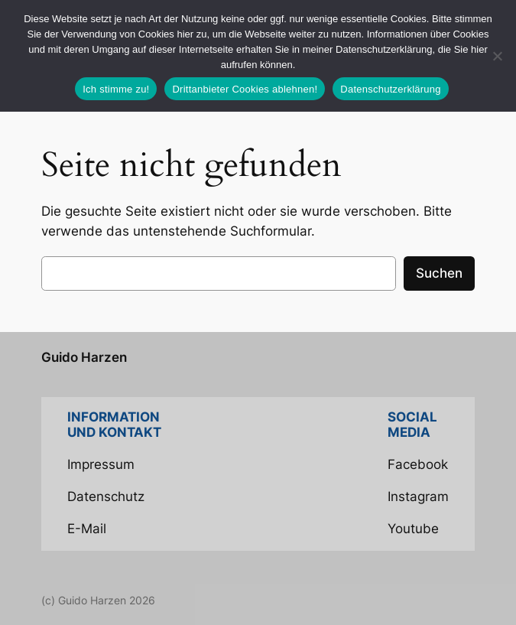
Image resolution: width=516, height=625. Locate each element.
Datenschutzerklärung (390, 89)
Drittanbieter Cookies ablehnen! (244, 89)
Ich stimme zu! (116, 89)
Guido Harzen (84, 357)
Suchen (439, 273)
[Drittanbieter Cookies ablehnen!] (497, 55)
